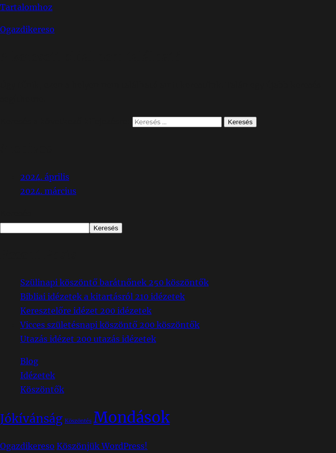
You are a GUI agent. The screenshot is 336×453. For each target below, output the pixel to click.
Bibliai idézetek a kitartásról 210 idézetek (102, 296)
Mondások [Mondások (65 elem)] (131, 417)
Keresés (15, 213)
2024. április (44, 177)
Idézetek (37, 375)
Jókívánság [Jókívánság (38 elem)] (31, 419)
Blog (29, 361)
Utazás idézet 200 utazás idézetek (88, 339)
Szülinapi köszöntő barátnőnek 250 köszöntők (114, 282)
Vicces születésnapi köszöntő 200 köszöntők (110, 325)
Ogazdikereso (27, 29)
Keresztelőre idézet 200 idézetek (86, 311)
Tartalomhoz (26, 7)
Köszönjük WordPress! (102, 446)
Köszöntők (42, 389)
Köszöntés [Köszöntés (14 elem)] (78, 421)
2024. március (48, 191)
